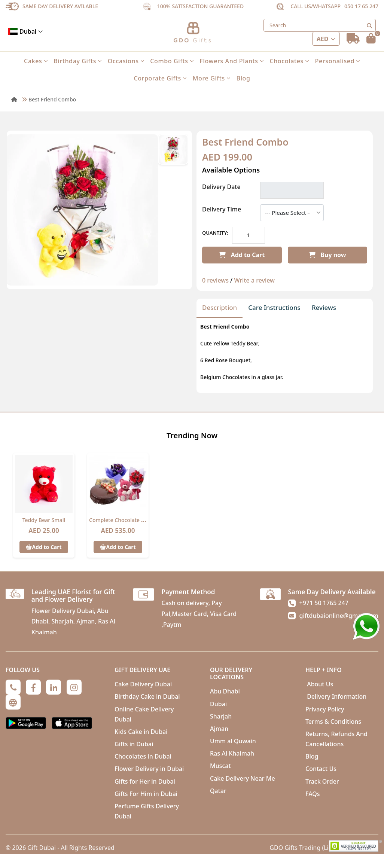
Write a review (254, 280)
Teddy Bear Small (43, 520)
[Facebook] (33, 687)
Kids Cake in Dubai (141, 732)
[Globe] (13, 702)
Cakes (36, 61)
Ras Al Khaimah (232, 753)
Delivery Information (335, 696)
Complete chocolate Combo (124, 520)
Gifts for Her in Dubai (145, 781)
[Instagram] (74, 687)
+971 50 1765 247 (323, 603)
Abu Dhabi (225, 691)
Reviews (324, 307)
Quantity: (215, 232)
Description (219, 307)
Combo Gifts (171, 61)
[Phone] (13, 687)
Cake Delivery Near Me (242, 778)
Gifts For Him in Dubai (146, 794)
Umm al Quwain (233, 741)
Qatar (218, 791)
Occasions (126, 61)
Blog (243, 78)
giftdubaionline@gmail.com (338, 615)
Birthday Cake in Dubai (147, 696)
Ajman (219, 729)
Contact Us (320, 769)
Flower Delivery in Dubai (149, 769)
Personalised (337, 61)
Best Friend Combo (52, 99)
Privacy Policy (324, 709)
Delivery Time (221, 209)
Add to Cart (242, 255)
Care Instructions (274, 307)
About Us (319, 684)
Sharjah (221, 716)
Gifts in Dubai (134, 744)
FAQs (312, 794)
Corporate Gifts (160, 78)
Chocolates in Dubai (143, 756)
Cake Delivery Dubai (143, 684)
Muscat (220, 766)
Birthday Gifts (78, 61)
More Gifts (212, 78)
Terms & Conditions (333, 721)
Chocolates (289, 61)
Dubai (25, 31)
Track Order (322, 781)
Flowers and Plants (231, 61)
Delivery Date (221, 187)
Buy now (327, 255)
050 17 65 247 (361, 6)
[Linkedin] (53, 687)
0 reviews (215, 280)
